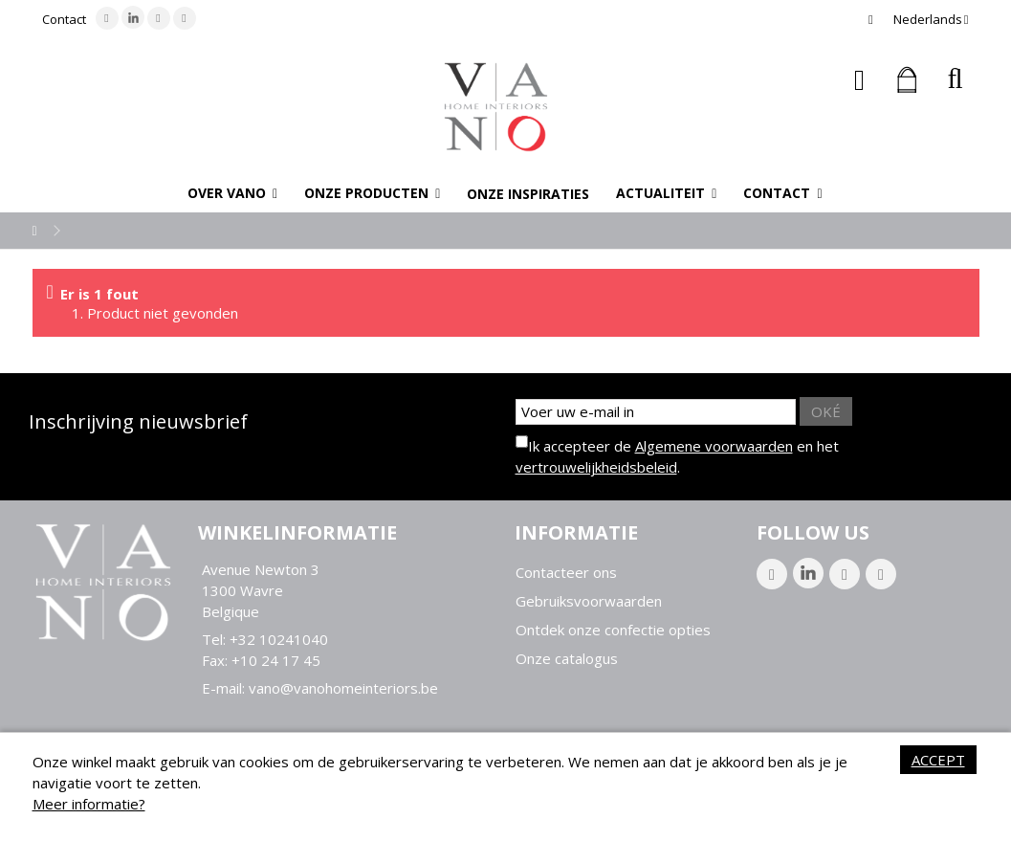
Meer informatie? (89, 803)
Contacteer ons (566, 573)
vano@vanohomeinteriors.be (343, 687)
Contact (64, 19)
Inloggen (859, 80)
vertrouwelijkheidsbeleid (596, 466)
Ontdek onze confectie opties (613, 630)
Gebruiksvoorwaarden (589, 601)
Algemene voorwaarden (714, 445)
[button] (232, 193)
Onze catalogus (567, 659)
